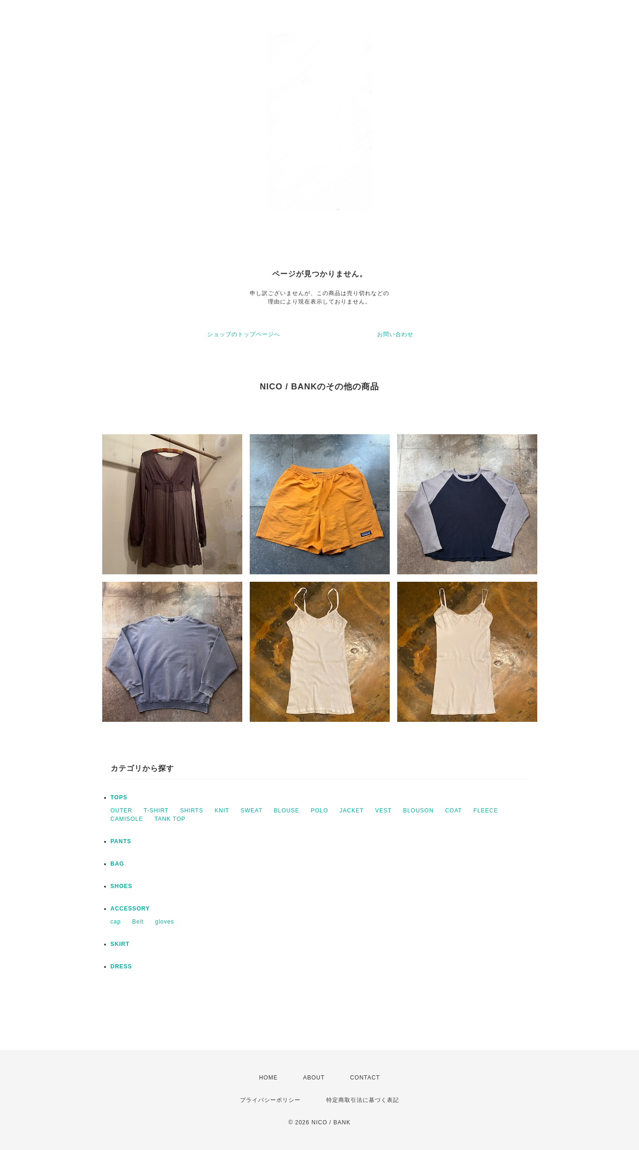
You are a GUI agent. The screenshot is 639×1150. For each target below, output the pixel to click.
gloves (164, 921)
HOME (268, 1077)
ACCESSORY (130, 908)
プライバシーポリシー (270, 1100)
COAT (453, 810)
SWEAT (251, 810)
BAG (118, 864)
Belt (138, 921)
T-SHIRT (156, 810)
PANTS (121, 841)
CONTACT (365, 1077)
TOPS (119, 797)
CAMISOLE (127, 819)
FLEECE (485, 810)
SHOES (122, 886)
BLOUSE (287, 810)
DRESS (121, 966)
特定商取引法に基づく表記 (362, 1100)
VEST (383, 810)
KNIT (222, 810)
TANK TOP (170, 819)
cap (116, 921)
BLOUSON (418, 810)
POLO (319, 810)
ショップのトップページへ (243, 334)
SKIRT (120, 944)
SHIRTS (192, 810)
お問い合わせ (395, 334)
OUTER (122, 810)
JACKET (351, 810)
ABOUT (313, 1077)
